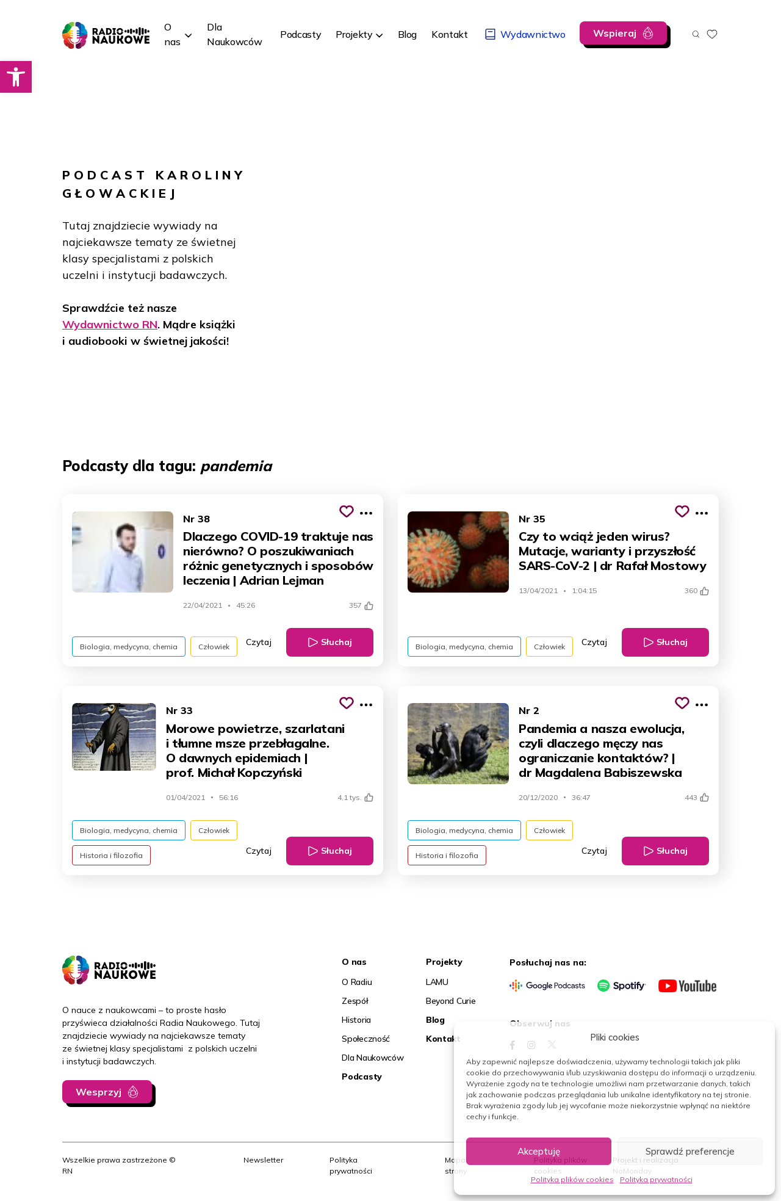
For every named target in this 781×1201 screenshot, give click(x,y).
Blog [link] (435, 1019)
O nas (172, 34)
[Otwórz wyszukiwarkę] (695, 34)
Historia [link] (356, 1019)
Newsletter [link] (263, 1159)
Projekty (354, 34)
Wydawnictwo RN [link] (109, 324)
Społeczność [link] (366, 1038)
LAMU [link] (437, 981)
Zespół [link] (354, 1000)
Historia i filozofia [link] (111, 855)
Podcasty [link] (362, 1076)
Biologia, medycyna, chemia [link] (129, 646)
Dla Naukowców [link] (372, 1057)
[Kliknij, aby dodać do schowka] (346, 511)
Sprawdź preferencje (690, 1151)
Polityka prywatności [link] (656, 1179)
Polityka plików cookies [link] (572, 1179)
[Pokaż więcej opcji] (366, 513)
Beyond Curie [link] (451, 1000)
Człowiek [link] (213, 646)
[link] (16, 77)
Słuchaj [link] (336, 642)
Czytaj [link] (259, 642)
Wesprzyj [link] (98, 1092)
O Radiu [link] (357, 981)
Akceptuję (538, 1151)
